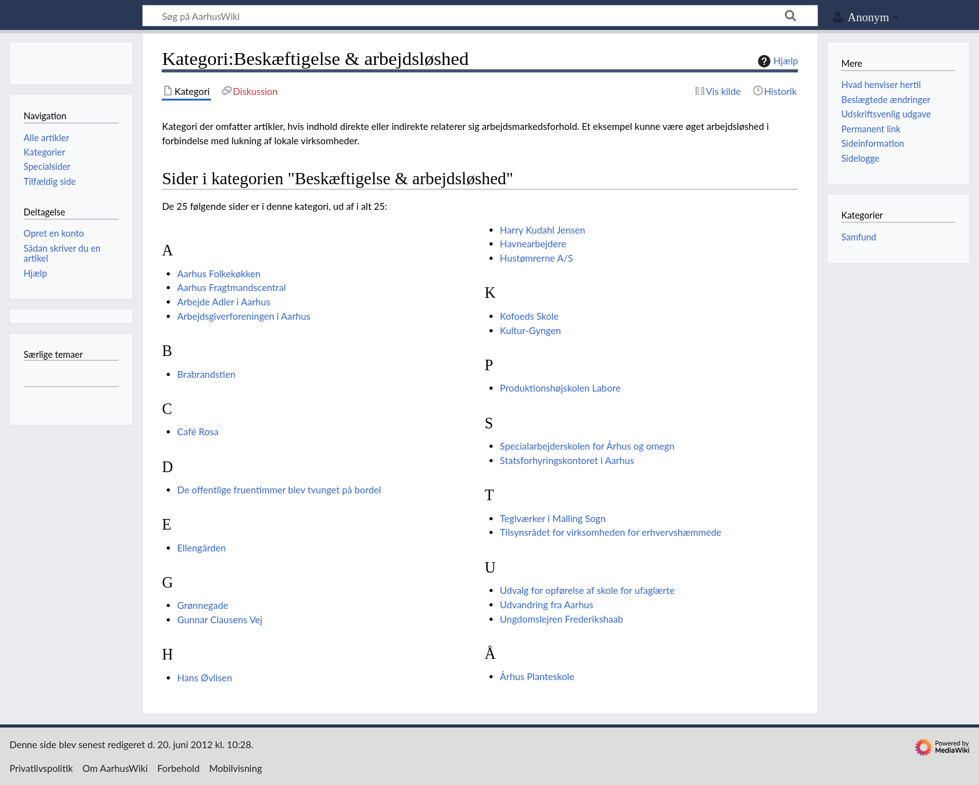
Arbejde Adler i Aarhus (223, 301)
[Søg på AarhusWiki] (480, 16)
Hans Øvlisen (204, 677)
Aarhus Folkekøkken (219, 273)
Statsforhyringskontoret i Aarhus (567, 460)
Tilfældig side (50, 181)
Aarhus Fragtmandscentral (231, 287)
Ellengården (201, 547)
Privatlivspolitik (41, 768)
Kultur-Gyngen (530, 330)
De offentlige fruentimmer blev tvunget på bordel (279, 489)
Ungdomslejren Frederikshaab (561, 619)
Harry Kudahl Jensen (543, 229)
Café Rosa (198, 431)
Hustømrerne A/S (536, 258)
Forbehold (178, 768)
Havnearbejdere (533, 243)
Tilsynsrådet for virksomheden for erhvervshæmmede (611, 532)
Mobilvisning (235, 768)
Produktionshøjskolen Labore (560, 387)
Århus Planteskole (537, 676)
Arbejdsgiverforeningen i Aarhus (243, 316)
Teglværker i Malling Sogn (553, 518)
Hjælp (776, 61)
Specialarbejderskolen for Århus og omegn (587, 446)
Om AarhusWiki (115, 768)
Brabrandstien (206, 374)
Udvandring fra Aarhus (547, 604)
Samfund (858, 237)
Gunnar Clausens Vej (220, 619)
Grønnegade (203, 605)
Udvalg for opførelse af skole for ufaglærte (587, 590)
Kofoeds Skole (529, 316)
